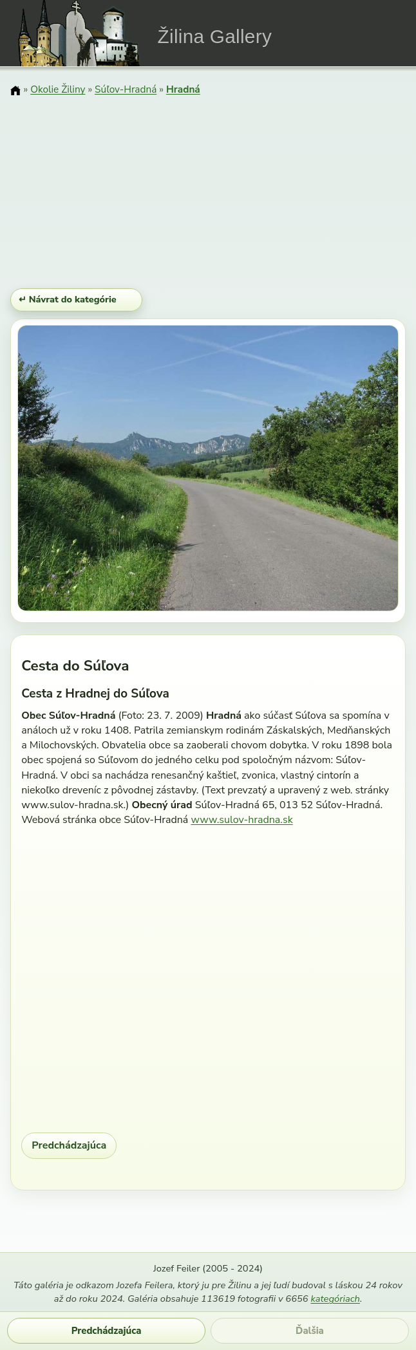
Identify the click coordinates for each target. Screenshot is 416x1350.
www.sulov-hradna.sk (241, 820)
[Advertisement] (208, 194)
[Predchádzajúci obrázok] (74, 470)
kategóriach (334, 1298)
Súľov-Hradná (125, 89)
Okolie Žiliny (57, 89)
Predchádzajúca (69, 1145)
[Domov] (15, 91)
